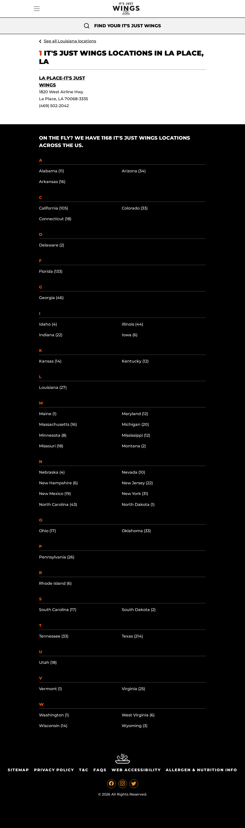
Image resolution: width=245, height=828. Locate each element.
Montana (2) (134, 446)
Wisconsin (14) (53, 725)
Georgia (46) (51, 297)
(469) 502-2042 (54, 105)
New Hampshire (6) (58, 483)
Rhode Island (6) (55, 583)
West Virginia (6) (138, 715)
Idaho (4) (48, 324)
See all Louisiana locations (70, 41)
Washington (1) (54, 715)
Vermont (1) (50, 688)
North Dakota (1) (138, 504)
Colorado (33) (135, 208)
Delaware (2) (51, 245)
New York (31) (135, 493)
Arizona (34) (134, 171)
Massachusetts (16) (58, 424)
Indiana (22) (50, 335)
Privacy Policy (54, 769)
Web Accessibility (136, 769)
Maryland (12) (135, 413)
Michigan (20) (135, 424)
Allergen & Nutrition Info (201, 769)
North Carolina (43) (58, 504)
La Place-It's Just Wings (62, 81)
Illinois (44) (132, 324)
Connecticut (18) (55, 218)
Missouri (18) (51, 446)
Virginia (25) (133, 688)
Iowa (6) (129, 335)
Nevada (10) (133, 472)
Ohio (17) (47, 530)
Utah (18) (48, 662)
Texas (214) (132, 636)
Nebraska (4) (52, 472)
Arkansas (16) (52, 181)
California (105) (53, 208)
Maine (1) (47, 413)
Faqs (100, 769)
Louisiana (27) (53, 387)
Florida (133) (50, 271)
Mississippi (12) (136, 435)
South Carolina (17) (57, 609)
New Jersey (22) (137, 483)
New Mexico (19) (55, 493)
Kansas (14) (50, 361)
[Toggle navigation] (37, 8)
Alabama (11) (51, 171)
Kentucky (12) (135, 361)
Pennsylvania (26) (56, 557)
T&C (83, 769)
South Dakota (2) (139, 609)
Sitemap (18, 769)
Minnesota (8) (52, 435)
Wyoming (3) (134, 725)
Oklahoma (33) (136, 530)
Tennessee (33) (53, 636)
